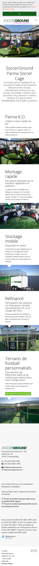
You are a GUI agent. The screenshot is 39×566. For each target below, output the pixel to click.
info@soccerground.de (13, 467)
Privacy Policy (7, 564)
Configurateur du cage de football (18, 393)
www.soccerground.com (13, 470)
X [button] (19, 14)
